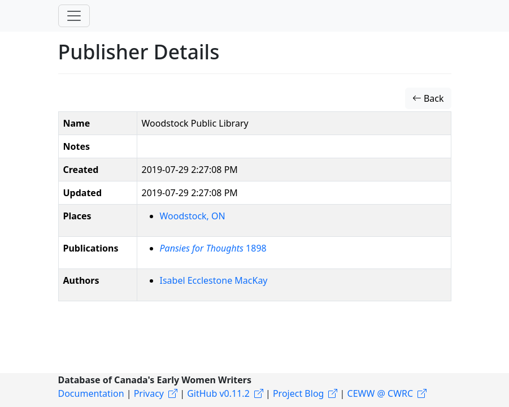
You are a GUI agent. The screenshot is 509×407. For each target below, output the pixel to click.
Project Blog (298, 393)
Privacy (149, 393)
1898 (213, 248)
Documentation (91, 393)
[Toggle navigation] (74, 16)
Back (428, 98)
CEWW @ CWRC (380, 393)
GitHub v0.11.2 (218, 393)
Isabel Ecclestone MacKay (214, 280)
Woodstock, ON (192, 216)
